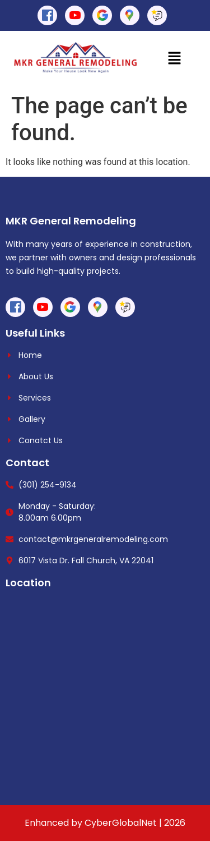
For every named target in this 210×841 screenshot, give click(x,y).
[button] (175, 59)
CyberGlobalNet (121, 822)
